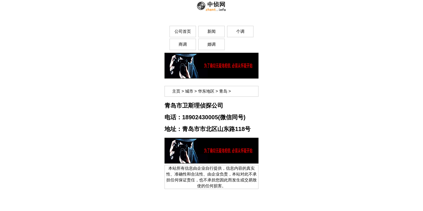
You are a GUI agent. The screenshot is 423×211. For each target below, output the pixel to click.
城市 (189, 91)
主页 (176, 91)
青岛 (223, 91)
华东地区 (206, 91)
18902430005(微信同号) (214, 117)
